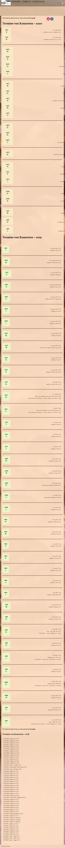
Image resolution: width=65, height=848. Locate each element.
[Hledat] (62, 3)
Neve (2, 846)
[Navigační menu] (59, 3)
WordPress (9, 846)
